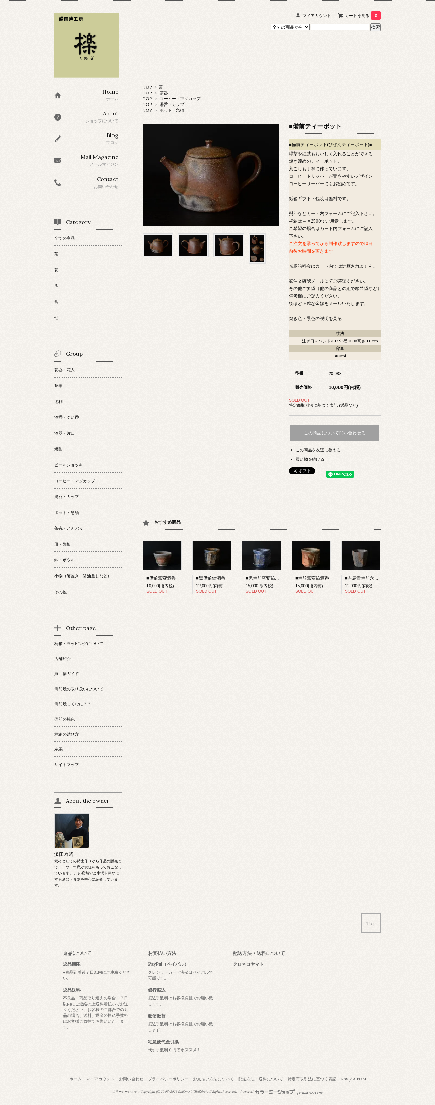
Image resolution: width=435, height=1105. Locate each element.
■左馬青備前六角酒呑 (366, 578)
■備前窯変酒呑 (161, 578)
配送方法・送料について (260, 1079)
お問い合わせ (131, 1079)
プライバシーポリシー (168, 1079)
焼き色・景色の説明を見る (315, 318)
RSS (344, 1079)
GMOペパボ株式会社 (192, 1092)
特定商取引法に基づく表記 (312, 1079)
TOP (147, 87)
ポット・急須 (172, 110)
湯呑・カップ (172, 104)
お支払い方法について (213, 1079)
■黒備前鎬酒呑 (210, 578)
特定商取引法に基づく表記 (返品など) (323, 405)
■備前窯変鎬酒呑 (312, 578)
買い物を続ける (310, 459)
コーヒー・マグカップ (180, 98)
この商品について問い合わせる (335, 432)
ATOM (359, 1079)
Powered (281, 1092)
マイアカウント (316, 15)
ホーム (75, 1079)
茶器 (164, 92)
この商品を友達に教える (318, 449)
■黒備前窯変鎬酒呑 (265, 578)
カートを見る (363, 15)
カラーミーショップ (126, 1092)
